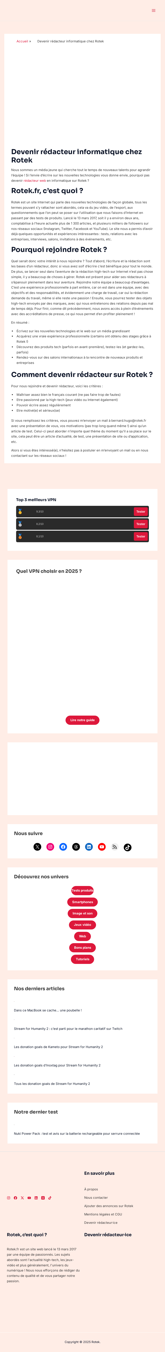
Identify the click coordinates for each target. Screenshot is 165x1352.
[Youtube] (29, 1196)
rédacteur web (35, 181)
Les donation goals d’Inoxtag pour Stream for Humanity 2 (57, 1064)
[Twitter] (22, 1196)
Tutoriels (82, 960)
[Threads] (43, 1196)
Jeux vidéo (82, 925)
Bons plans (82, 948)
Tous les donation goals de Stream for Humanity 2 (52, 1082)
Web (82, 937)
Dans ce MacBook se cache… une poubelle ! (48, 1010)
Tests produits (82, 891)
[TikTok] (50, 1196)
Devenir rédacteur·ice (101, 1221)
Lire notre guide (82, 720)
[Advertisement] (82, 779)
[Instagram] (8, 1196)
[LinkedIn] (36, 1196)
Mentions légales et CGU (103, 1213)
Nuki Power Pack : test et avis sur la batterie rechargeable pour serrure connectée (77, 1132)
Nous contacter (96, 1196)
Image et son (82, 914)
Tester (140, 511)
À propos (91, 1188)
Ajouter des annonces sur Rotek (108, 1204)
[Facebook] (15, 1196)
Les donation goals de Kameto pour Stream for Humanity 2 (58, 1046)
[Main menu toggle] (153, 10)
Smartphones (82, 902)
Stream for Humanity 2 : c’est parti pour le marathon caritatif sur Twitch (68, 1028)
